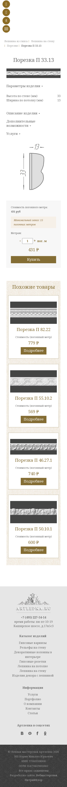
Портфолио (33, 699)
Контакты (33, 708)
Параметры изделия (24, 86)
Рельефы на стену (33, 647)
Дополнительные (20, 123)
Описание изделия (23, 113)
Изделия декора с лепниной (33, 675)
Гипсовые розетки (32, 661)
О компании (33, 704)
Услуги (13, 133)
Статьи (33, 713)
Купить (33, 259)
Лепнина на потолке (33, 666)
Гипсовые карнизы (33, 643)
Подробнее (34, 350)
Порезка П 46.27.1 (33, 460)
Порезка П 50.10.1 (33, 529)
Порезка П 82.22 (34, 329)
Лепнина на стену (33, 671)
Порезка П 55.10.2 (33, 398)
